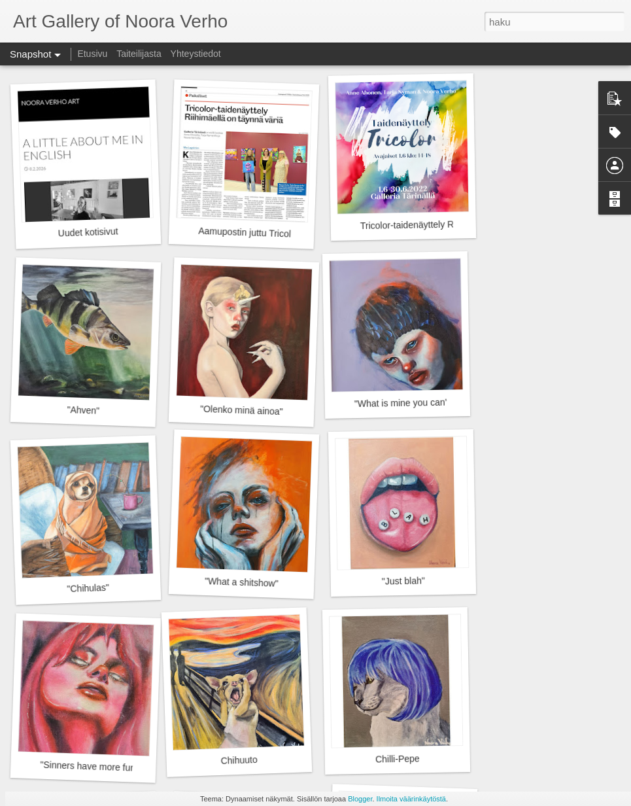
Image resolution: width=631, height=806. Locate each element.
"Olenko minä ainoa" (241, 410)
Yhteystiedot (196, 53)
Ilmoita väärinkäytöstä (411, 799)
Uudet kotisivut (88, 232)
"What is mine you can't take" (413, 402)
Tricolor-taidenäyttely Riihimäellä (426, 225)
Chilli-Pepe (397, 758)
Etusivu (92, 53)
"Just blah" (403, 580)
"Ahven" (83, 410)
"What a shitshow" (242, 582)
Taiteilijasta (138, 53)
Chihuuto (239, 760)
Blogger (360, 799)
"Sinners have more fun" (89, 766)
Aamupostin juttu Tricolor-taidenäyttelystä (282, 234)
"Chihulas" (88, 588)
